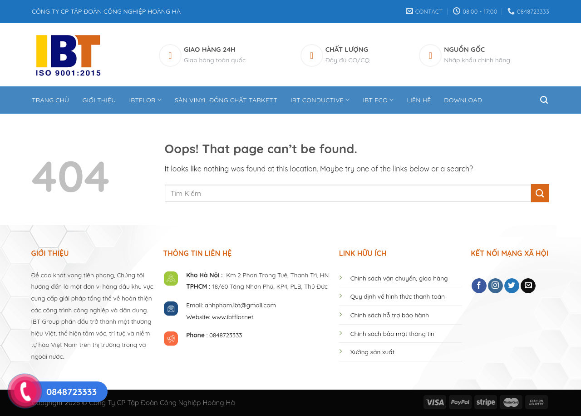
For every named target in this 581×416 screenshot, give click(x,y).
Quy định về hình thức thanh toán (397, 296)
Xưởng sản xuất (372, 352)
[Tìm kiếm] (544, 100)
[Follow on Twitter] (511, 286)
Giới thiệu (99, 100)
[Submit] (540, 193)
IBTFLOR (145, 99)
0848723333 (225, 335)
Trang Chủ (50, 100)
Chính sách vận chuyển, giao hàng (399, 278)
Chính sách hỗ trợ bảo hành (389, 315)
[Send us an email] (528, 286)
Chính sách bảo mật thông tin (392, 333)
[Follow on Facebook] (479, 286)
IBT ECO (378, 99)
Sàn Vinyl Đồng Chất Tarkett (226, 100)
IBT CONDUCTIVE (320, 99)
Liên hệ (419, 100)
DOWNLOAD (463, 100)
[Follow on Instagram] (495, 286)
